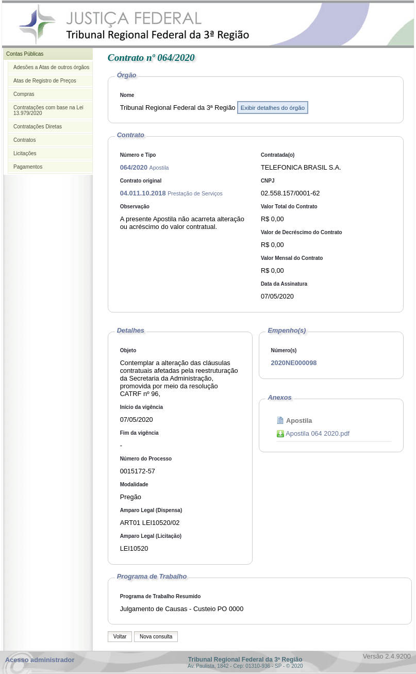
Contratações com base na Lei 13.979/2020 (48, 110)
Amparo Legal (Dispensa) (151, 510)
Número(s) (283, 350)
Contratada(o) (278, 155)
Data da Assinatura (284, 284)
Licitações (24, 153)
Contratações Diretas (37, 126)
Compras (24, 94)
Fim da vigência (139, 433)
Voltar (120, 636)
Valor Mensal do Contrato (292, 258)
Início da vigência (141, 407)
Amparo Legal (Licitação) (150, 536)
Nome (127, 95)
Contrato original (141, 181)
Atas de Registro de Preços (44, 81)
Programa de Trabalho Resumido (160, 596)
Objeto (128, 350)
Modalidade (134, 484)
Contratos (24, 140)
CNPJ (268, 181)
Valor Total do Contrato (289, 206)
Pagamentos (27, 167)
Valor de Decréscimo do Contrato (301, 232)
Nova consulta (156, 636)
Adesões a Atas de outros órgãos (51, 67)
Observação (134, 206)
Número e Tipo (138, 155)
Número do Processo (146, 459)
